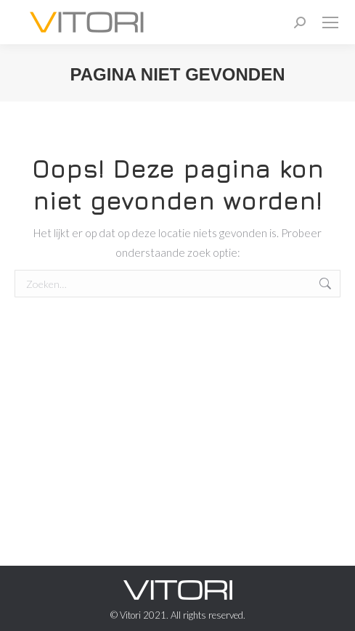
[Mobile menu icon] (330, 22)
